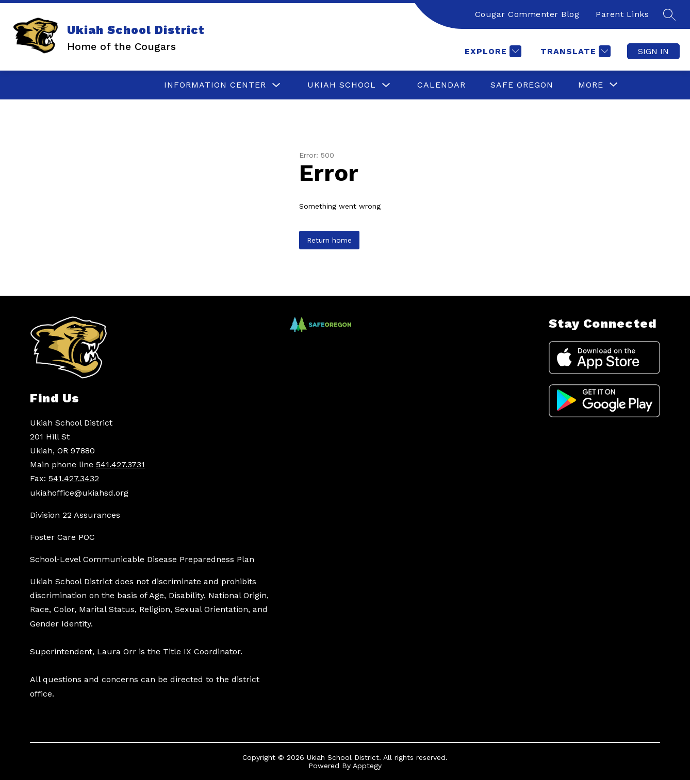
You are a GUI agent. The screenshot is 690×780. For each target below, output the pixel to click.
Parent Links (622, 14)
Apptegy (367, 765)
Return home (329, 240)
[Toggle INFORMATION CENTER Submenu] (276, 85)
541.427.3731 (120, 464)
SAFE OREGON (521, 85)
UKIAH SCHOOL (341, 85)
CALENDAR (441, 85)
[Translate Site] (574, 51)
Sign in (653, 51)
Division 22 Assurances (75, 515)
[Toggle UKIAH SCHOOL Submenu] (386, 85)
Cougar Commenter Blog (527, 14)
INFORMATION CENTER (215, 85)
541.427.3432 (73, 478)
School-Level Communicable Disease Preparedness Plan (142, 559)
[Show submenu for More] (590, 85)
